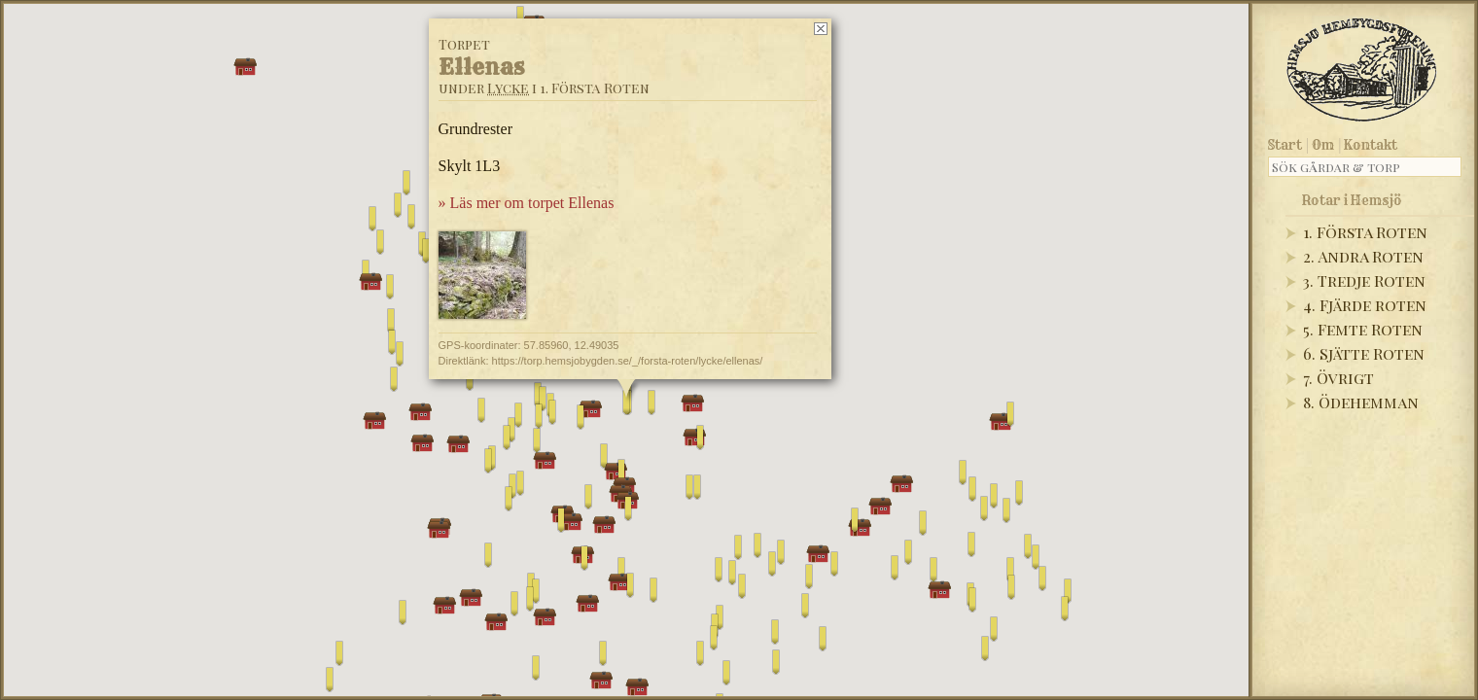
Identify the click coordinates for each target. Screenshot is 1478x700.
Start (1285, 145)
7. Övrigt (1338, 378)
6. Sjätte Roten (1364, 353)
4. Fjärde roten (1364, 305)
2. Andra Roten (1363, 256)
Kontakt (1370, 145)
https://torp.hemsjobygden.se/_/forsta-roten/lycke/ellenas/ (627, 361)
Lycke (508, 88)
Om (1323, 145)
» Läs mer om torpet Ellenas (527, 202)
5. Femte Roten (1363, 329)
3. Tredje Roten (1364, 280)
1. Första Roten (1365, 232)
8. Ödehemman (1361, 402)
